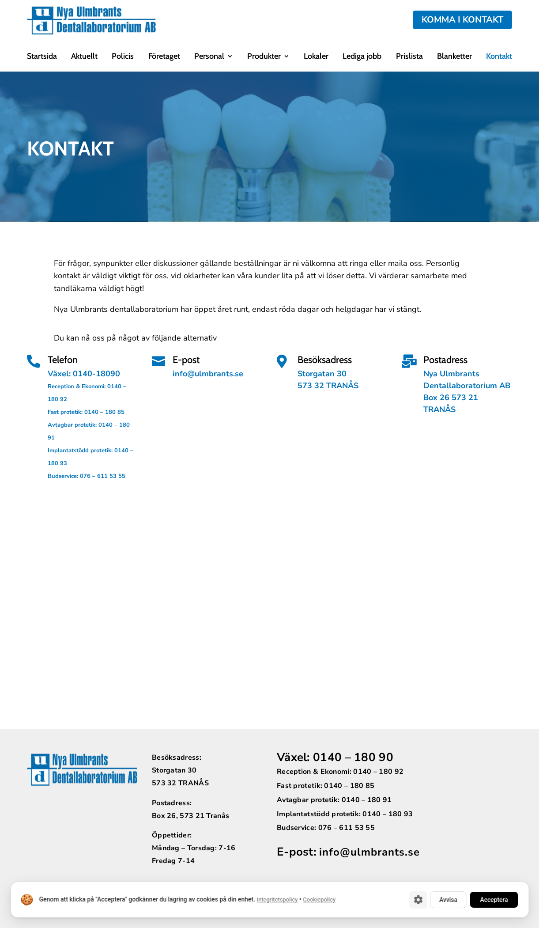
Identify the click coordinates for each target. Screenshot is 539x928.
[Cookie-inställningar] (416, 900)
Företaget (164, 57)
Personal (209, 57)
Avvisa (446, 899)
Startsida (42, 57)
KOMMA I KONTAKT (462, 20)
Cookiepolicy (319, 900)
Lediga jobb (362, 57)
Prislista (409, 57)
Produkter (264, 57)
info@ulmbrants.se (369, 852)
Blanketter (454, 57)
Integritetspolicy (277, 900)
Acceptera (493, 899)
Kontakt (499, 57)
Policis (123, 57)
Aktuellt (84, 57)
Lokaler (316, 57)
